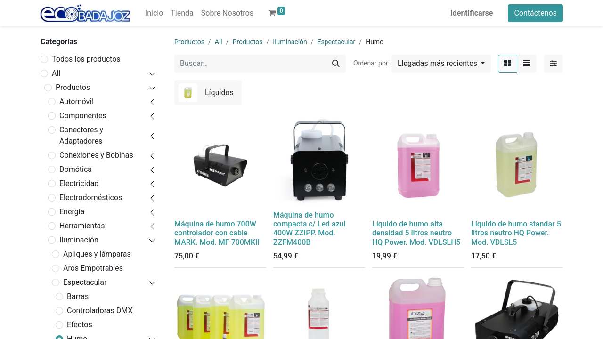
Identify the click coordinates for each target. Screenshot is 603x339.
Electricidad (78, 183)
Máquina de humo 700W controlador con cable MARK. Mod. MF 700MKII (217, 232)
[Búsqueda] (336, 64)
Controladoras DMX (99, 310)
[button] (441, 64)
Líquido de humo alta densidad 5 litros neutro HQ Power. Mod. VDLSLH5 (416, 232)
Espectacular (84, 282)
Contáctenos (535, 12)
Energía (71, 211)
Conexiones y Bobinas (96, 155)
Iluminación (78, 239)
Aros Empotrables (93, 268)
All (56, 73)
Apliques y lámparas (97, 254)
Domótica (75, 169)
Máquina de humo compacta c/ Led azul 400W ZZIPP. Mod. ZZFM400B (309, 228)
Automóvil (76, 101)
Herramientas (82, 225)
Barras (78, 296)
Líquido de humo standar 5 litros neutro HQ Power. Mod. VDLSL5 (516, 232)
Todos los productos (86, 59)
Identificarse (471, 12)
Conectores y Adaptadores (81, 135)
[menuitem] (154, 13)
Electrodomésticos (90, 197)
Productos (73, 87)
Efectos (79, 324)
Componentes (82, 115)
